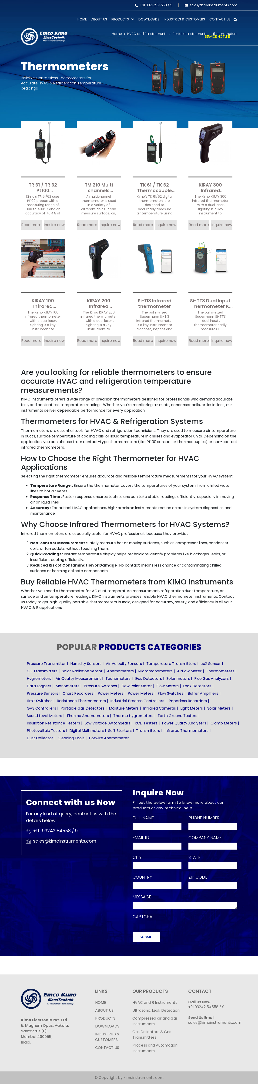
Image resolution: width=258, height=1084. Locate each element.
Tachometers (118, 678)
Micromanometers (155, 671)
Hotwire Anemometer (109, 738)
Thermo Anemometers (88, 715)
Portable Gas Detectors (82, 708)
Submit (146, 937)
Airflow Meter (189, 671)
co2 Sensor (211, 663)
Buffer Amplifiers (203, 693)
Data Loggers (39, 686)
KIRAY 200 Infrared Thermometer (98, 303)
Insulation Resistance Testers (53, 723)
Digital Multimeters (86, 730)
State (194, 857)
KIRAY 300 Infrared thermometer (210, 187)
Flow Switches (170, 693)
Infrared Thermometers (186, 730)
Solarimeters (178, 678)
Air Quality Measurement (78, 678)
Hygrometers (39, 678)
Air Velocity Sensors (124, 663)
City (137, 857)
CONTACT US (107, 1047)
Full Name (143, 818)
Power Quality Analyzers (184, 723)
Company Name (205, 838)
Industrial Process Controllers (137, 701)
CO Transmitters (42, 671)
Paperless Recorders (188, 701)
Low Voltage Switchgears (107, 723)
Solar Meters (219, 708)
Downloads (148, 19)
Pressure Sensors (42, 693)
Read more (31, 224)
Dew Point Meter (136, 686)
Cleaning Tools (71, 738)
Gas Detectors (148, 678)
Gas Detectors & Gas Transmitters (151, 1034)
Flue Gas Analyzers (211, 678)
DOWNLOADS (107, 1026)
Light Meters (191, 708)
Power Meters (110, 693)
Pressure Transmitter (46, 663)
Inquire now (54, 224)
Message (142, 897)
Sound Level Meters (44, 715)
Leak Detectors (197, 686)
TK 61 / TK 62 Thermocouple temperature (154, 187)
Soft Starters (120, 730)
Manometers (67, 686)
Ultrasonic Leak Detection (156, 1010)
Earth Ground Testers (177, 715)
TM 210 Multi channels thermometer (98, 187)
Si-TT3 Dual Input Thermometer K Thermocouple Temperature (210, 303)
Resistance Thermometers (81, 701)
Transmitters (148, 730)
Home (82, 19)
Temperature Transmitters (171, 663)
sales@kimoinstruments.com (211, 5)
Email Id (141, 838)
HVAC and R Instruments (154, 1002)
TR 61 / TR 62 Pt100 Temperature (43, 187)
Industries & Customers (184, 19)
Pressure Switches (100, 686)
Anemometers (120, 671)
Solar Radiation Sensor (82, 671)
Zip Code (197, 877)
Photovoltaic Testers (46, 730)
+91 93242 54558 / (152, 5)
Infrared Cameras (159, 708)
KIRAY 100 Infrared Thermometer (43, 303)
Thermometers (220, 671)
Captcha (143, 917)
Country (142, 877)
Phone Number (204, 818)
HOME (100, 1002)
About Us (99, 19)
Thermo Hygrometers (133, 715)
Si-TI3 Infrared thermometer (154, 303)
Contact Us (220, 19)
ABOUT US (104, 1010)
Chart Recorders (78, 693)
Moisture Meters (124, 708)
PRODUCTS (120, 19)
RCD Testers (146, 723)
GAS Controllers (41, 708)
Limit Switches (39, 701)
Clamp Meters (224, 723)
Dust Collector (40, 738)
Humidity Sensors (85, 663)
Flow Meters (167, 686)
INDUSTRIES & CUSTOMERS (107, 1036)
